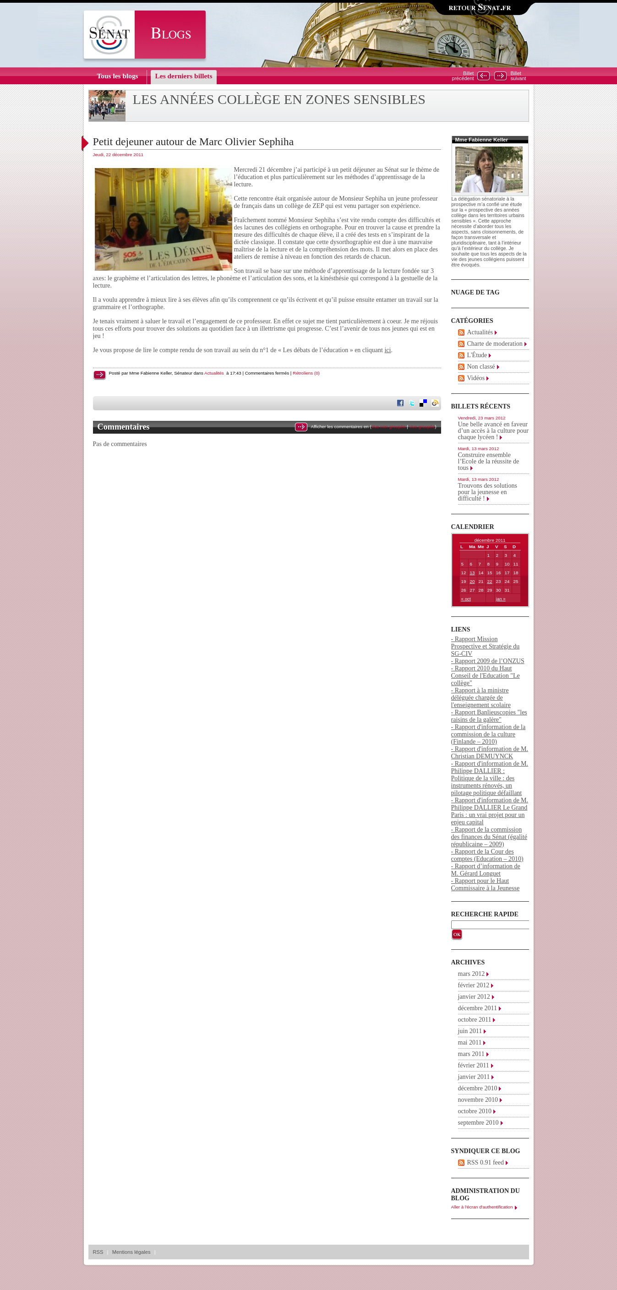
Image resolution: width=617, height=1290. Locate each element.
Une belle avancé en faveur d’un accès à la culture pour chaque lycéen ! (493, 431)
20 (472, 581)
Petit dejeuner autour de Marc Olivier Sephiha (193, 141)
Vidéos (476, 378)
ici (387, 350)
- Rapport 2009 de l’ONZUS (487, 661)
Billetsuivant (518, 76)
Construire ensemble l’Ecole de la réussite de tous (488, 461)
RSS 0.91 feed (485, 1162)
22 (489, 581)
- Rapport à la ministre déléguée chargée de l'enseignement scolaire (481, 697)
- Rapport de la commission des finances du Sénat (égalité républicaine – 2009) (489, 837)
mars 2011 (471, 1054)
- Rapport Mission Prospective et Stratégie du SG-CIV (485, 646)
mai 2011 (470, 1042)
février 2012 (474, 985)
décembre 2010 (477, 1088)
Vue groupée (422, 426)
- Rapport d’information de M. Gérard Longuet (485, 870)
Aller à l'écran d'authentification (482, 1206)
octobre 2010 (474, 1111)
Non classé (481, 366)
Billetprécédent (463, 76)
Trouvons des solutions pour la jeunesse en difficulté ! (487, 492)
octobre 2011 (474, 1019)
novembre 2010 (478, 1099)
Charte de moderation (495, 343)
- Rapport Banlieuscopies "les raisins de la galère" (489, 716)
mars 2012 (471, 973)
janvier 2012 (474, 996)
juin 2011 (470, 1031)
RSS (98, 1252)
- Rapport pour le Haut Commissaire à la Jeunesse (485, 884)
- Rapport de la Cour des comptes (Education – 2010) (487, 855)
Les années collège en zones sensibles (279, 99)
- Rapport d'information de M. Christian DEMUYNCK (490, 753)
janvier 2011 (474, 1076)
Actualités (214, 373)
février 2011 (473, 1065)
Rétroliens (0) (306, 373)
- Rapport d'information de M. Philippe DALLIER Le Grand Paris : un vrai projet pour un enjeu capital (490, 811)
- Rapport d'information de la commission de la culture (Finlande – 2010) (488, 734)
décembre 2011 (477, 1008)
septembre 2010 (478, 1122)
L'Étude (477, 355)
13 (472, 572)
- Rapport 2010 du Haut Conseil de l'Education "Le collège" (485, 675)
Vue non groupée (388, 426)
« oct (466, 598)
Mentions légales (131, 1252)
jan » (501, 598)
